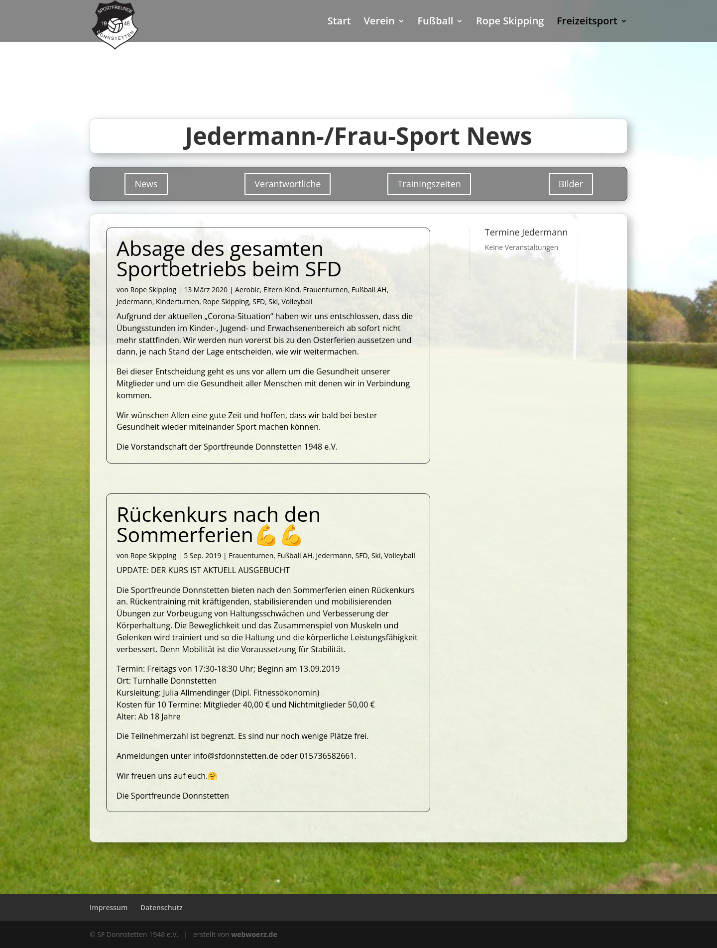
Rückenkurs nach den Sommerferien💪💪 (219, 524)
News (145, 184)
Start (339, 22)
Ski (273, 301)
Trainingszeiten (429, 184)
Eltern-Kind (281, 289)
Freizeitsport (587, 22)
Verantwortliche (287, 184)
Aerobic (247, 289)
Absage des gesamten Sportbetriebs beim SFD (229, 258)
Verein (378, 22)
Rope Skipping (510, 22)
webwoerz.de (254, 934)
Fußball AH (369, 289)
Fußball (435, 22)
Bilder (571, 184)
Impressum (108, 907)
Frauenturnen (325, 289)
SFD (258, 301)
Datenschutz (161, 907)
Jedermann (134, 301)
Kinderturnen (177, 301)
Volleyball (296, 301)
